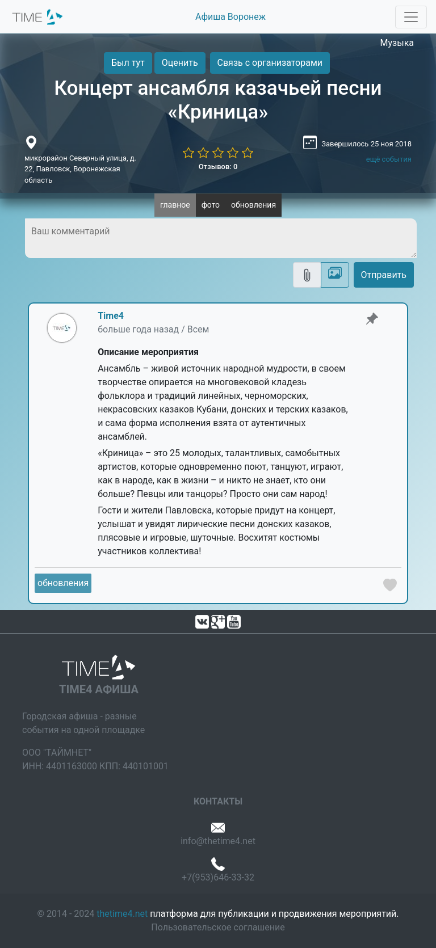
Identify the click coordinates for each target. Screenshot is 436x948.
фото (211, 204)
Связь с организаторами (269, 62)
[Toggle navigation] (411, 17)
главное (175, 204)
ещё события (389, 159)
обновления (253, 204)
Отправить (383, 274)
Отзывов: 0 (218, 166)
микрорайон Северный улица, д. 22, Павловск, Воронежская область (80, 169)
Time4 (111, 315)
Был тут (128, 62)
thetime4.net (122, 913)
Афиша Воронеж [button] (230, 16)
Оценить (180, 62)
